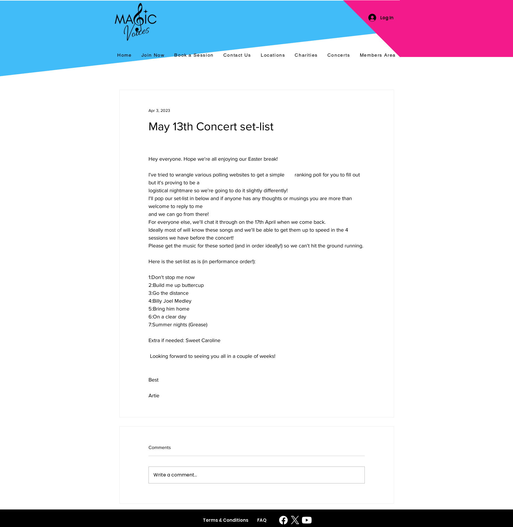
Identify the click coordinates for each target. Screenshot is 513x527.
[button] (339, 55)
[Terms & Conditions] (225, 520)
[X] (295, 520)
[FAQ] (262, 520)
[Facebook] (283, 520)
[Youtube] (306, 520)
